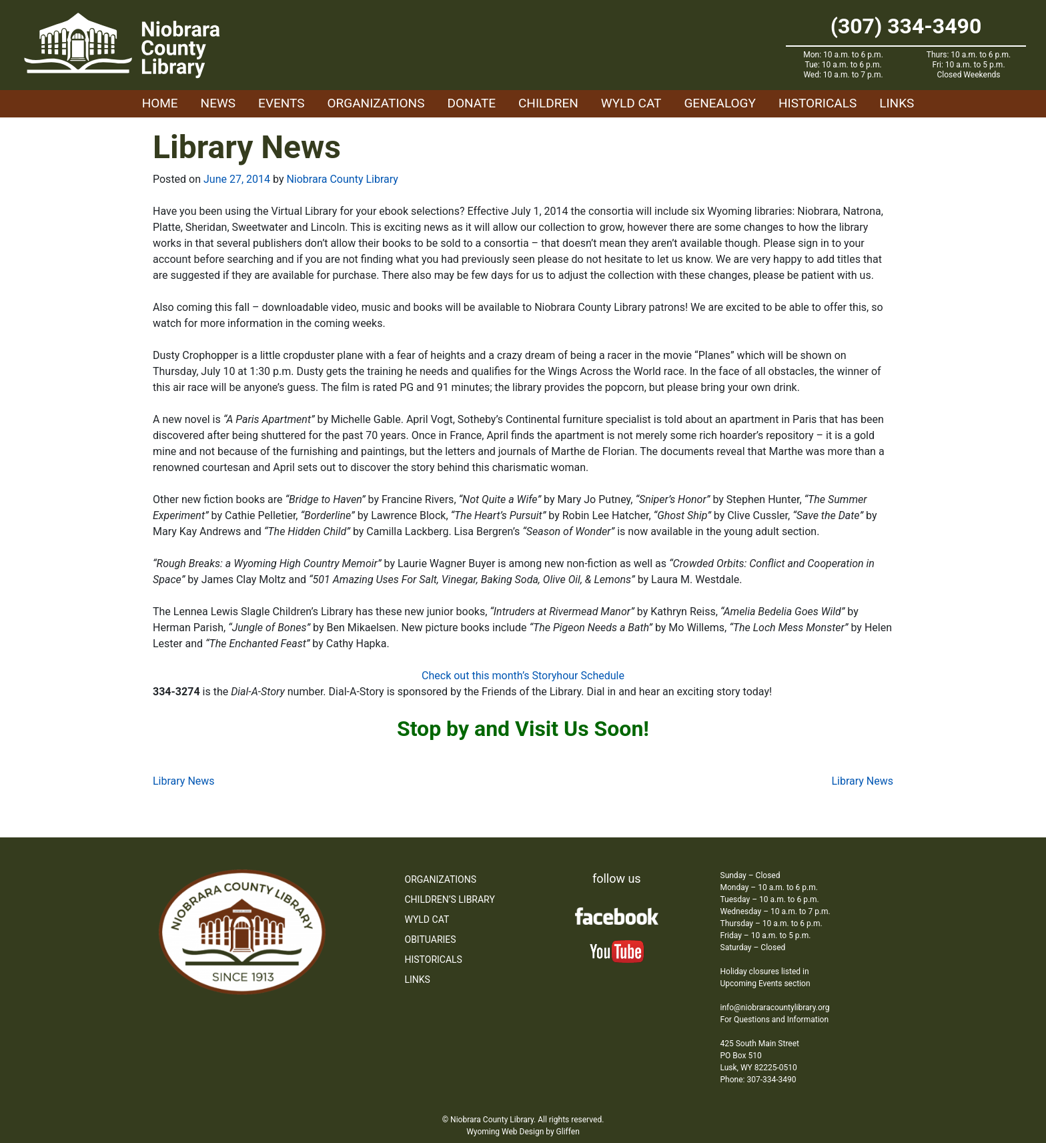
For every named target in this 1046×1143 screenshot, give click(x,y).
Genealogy (720, 103)
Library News (184, 781)
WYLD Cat (631, 103)
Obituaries (430, 939)
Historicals (817, 103)
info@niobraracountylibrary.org (775, 1007)
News (218, 103)
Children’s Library (450, 899)
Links (896, 103)
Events (281, 103)
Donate (471, 103)
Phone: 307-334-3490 (758, 1079)
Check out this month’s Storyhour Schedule (523, 675)
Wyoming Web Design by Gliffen (523, 1131)
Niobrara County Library (342, 179)
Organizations (376, 103)
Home (160, 103)
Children (548, 103)
